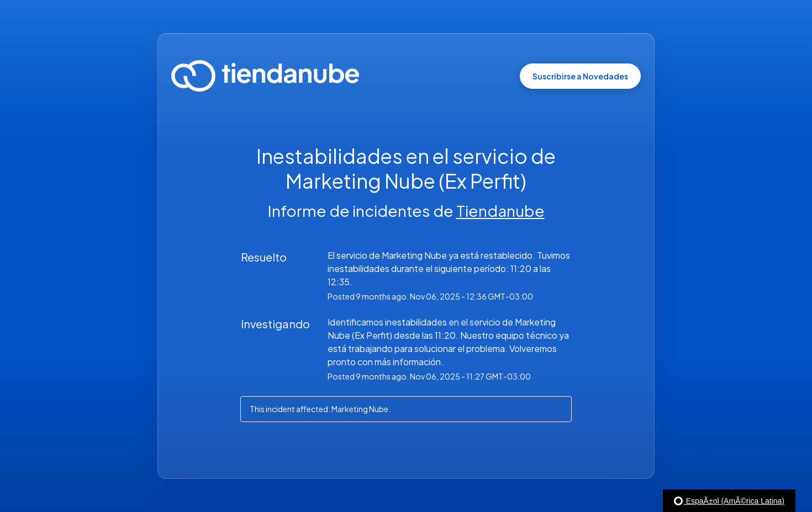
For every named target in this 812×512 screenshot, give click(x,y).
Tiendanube (500, 210)
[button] (580, 76)
